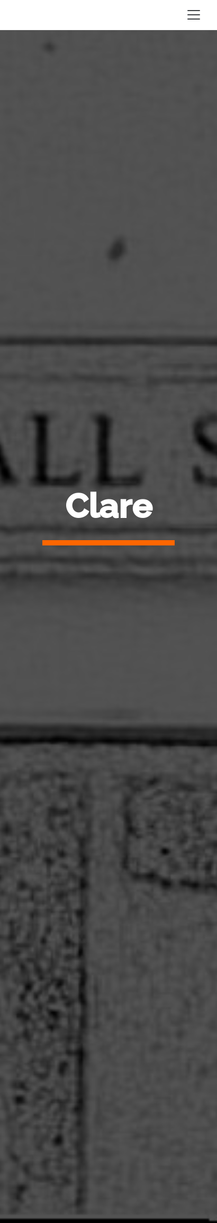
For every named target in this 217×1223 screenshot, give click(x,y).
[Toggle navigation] (194, 14)
